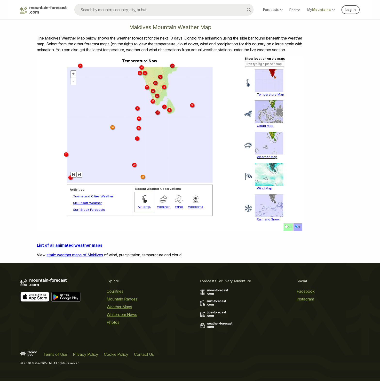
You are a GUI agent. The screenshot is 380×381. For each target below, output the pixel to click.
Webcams (195, 207)
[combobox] (163, 10)
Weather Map (267, 157)
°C (290, 227)
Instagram (305, 299)
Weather (163, 207)
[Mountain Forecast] (43, 10)
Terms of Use (55, 354)
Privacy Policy (85, 354)
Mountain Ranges (122, 299)
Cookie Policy (116, 354)
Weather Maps (119, 306)
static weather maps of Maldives (75, 254)
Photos (295, 10)
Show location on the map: (265, 58)
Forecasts (273, 10)
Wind (179, 207)
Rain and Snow (268, 219)
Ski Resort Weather (87, 203)
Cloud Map (265, 126)
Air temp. (144, 207)
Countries (115, 291)
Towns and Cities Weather (93, 196)
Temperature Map (270, 94)
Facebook (306, 291)
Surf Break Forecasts (89, 209)
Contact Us (144, 354)
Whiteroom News (122, 314)
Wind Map (264, 188)
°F (299, 227)
